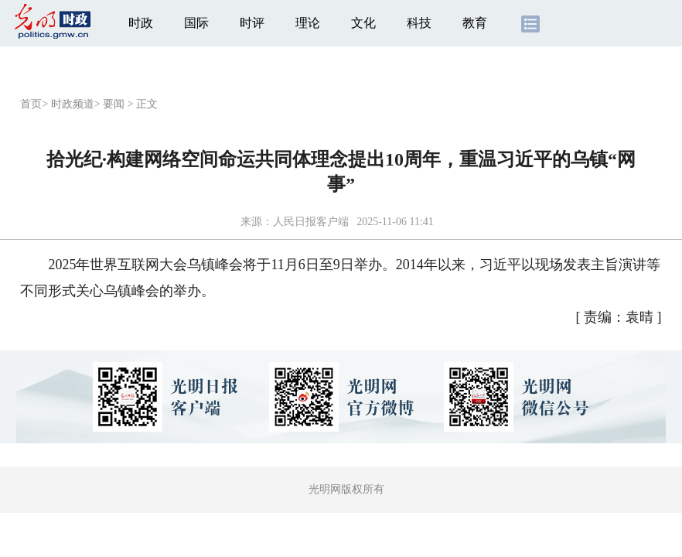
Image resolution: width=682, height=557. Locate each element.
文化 (363, 22)
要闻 (113, 104)
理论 (307, 22)
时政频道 (72, 104)
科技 (419, 22)
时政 (140, 22)
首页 (31, 104)
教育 (474, 22)
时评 (252, 22)
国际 (196, 22)
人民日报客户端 (311, 221)
